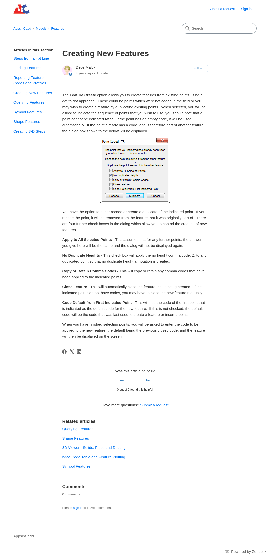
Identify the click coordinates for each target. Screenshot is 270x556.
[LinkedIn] (79, 351)
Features (57, 28)
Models (41, 28)
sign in (78, 508)
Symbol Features (27, 112)
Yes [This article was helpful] (122, 380)
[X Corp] (72, 351)
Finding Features (27, 68)
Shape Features (26, 121)
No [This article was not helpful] (148, 380)
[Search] (219, 28)
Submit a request (221, 9)
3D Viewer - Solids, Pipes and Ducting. (94, 447)
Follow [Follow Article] (198, 68)
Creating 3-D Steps (29, 131)
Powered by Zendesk (248, 551)
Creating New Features (32, 93)
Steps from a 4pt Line (31, 58)
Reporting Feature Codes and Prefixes (29, 80)
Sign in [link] (246, 9)
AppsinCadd (22, 28)
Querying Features (28, 102)
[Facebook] (64, 351)
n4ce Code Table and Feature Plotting (93, 457)
